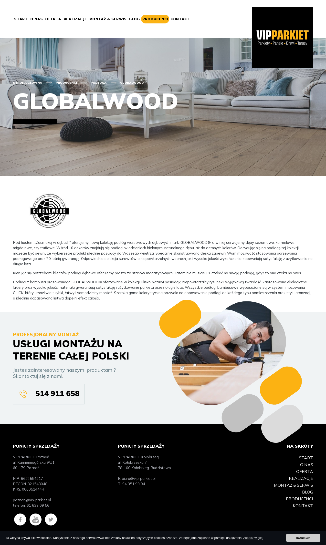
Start (21, 19)
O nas (36, 19)
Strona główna (27, 82)
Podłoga (98, 82)
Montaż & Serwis (108, 19)
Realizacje (75, 19)
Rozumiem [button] (303, 537)
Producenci (155, 19)
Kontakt (180, 19)
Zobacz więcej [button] (253, 538)
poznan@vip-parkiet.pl (32, 500)
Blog (134, 19)
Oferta (53, 19)
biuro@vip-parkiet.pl (139, 478)
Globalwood (132, 82)
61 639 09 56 (38, 505)
